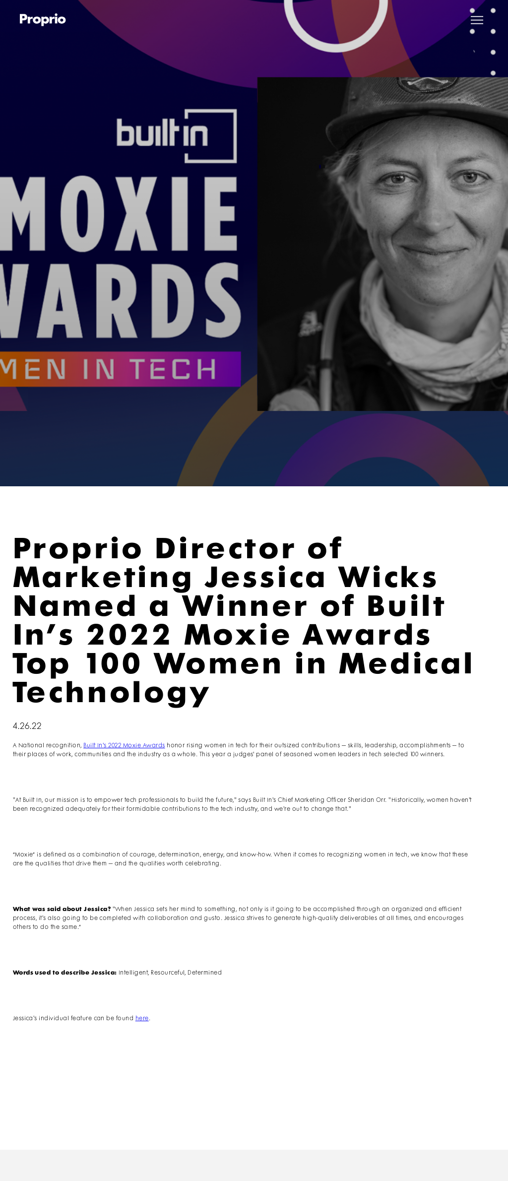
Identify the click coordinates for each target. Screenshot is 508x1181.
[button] (477, 20)
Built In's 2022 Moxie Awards (124, 745)
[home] (43, 19)
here (142, 1018)
